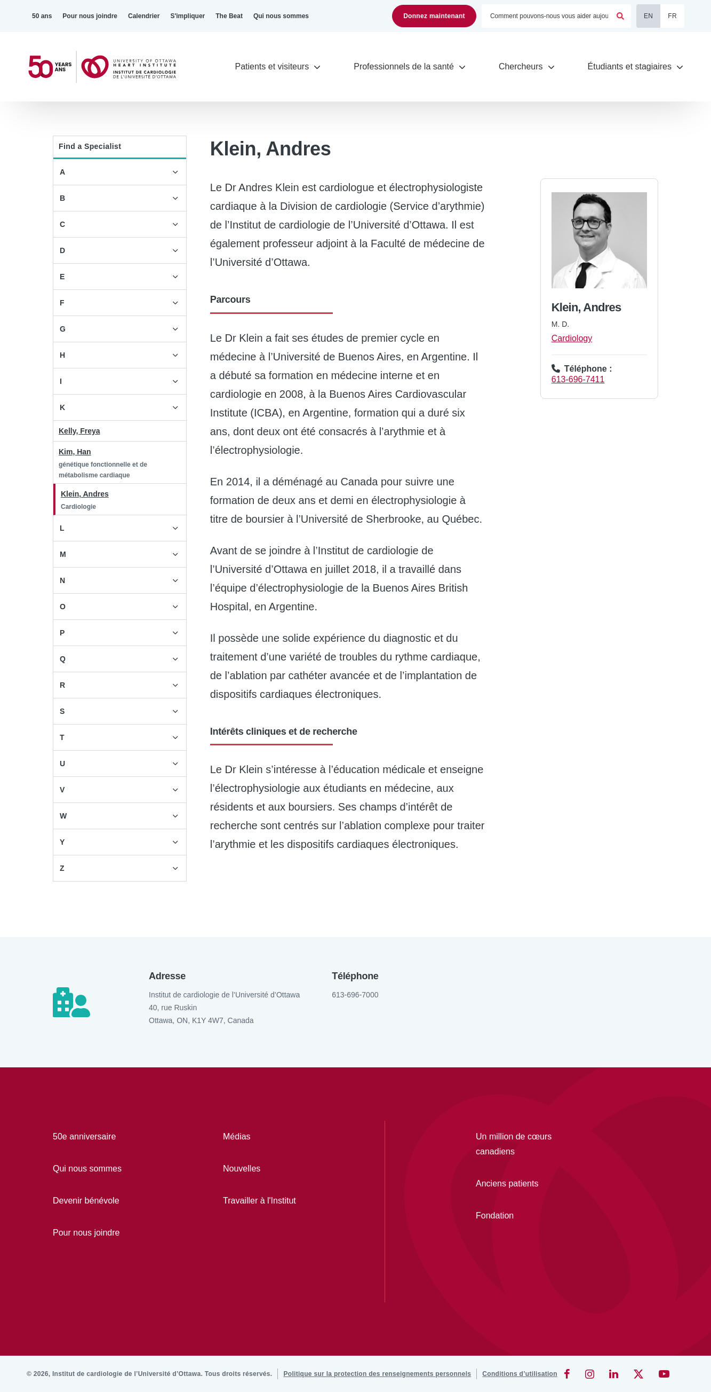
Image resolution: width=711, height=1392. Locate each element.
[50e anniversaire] (107, 1137)
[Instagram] (589, 1373)
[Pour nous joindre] (90, 16)
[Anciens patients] (527, 1184)
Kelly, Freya (79, 431)
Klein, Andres (85, 494)
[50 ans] (42, 16)
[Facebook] (567, 1373)
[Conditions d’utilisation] (519, 1374)
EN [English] (648, 16)
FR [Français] (672, 16)
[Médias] (277, 1137)
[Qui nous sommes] (281, 16)
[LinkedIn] (613, 1373)
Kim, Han (75, 451)
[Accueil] (107, 67)
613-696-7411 (578, 379)
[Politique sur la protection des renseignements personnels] (377, 1374)
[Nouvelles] (277, 1169)
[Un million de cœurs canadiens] (527, 1144)
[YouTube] (664, 1373)
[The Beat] (229, 16)
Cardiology (572, 338)
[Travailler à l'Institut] (277, 1201)
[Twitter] (638, 1373)
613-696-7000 (355, 994)
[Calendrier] (144, 16)
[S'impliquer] (187, 16)
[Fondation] (527, 1216)
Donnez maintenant (434, 16)
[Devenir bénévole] (107, 1201)
